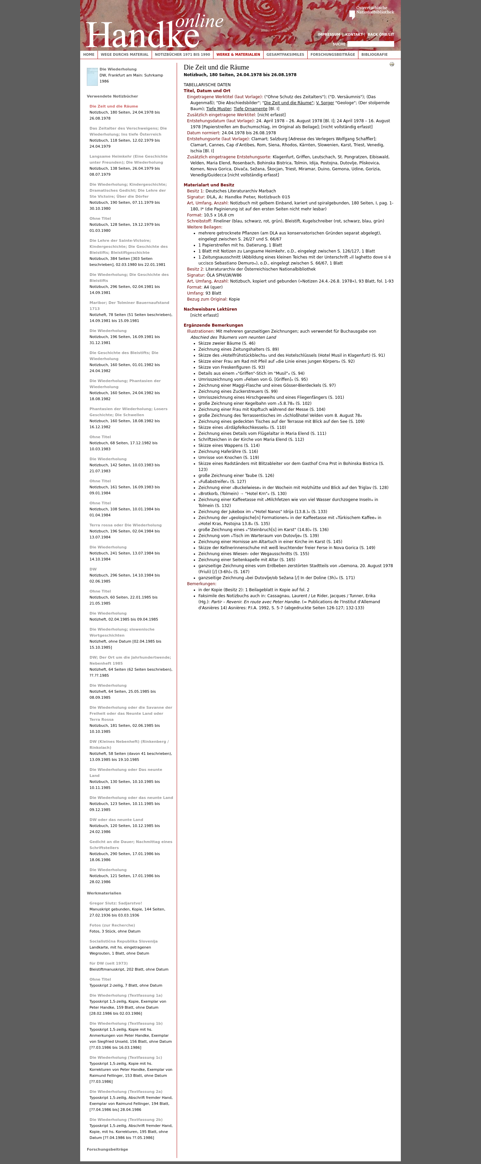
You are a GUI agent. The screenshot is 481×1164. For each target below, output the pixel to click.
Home (89, 54)
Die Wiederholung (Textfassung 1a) (126, 995)
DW (93, 569)
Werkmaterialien (104, 893)
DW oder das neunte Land (116, 820)
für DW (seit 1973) (109, 963)
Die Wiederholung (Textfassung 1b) (126, 1023)
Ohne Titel (100, 218)
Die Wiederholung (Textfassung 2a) (126, 1092)
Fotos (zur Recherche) (112, 925)
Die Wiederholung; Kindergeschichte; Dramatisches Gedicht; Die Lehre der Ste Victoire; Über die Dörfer (128, 190)
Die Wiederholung (118, 69)
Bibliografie (374, 54)
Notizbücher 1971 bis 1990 (182, 54)
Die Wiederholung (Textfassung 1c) (126, 1057)
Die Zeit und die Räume (114, 106)
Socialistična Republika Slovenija (124, 941)
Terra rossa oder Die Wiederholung (126, 525)
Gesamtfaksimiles (285, 54)
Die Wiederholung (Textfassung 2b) (126, 1120)
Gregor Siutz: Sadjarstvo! (116, 903)
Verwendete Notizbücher (112, 96)
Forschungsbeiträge (333, 54)
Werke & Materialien (238, 54)
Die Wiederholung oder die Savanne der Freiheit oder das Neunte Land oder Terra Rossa (131, 713)
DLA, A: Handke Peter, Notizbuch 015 (248, 197)
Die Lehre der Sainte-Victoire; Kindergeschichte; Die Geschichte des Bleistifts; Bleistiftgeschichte (129, 246)
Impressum (329, 34)
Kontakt (354, 34)
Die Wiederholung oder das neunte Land (131, 798)
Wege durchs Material (125, 54)
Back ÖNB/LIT (381, 34)
